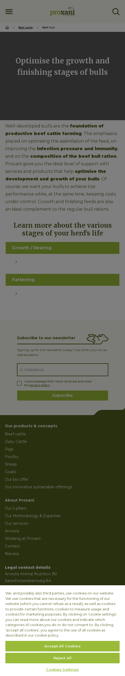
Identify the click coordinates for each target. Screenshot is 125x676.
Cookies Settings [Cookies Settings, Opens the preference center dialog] (62, 669)
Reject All (62, 658)
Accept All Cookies (62, 646)
